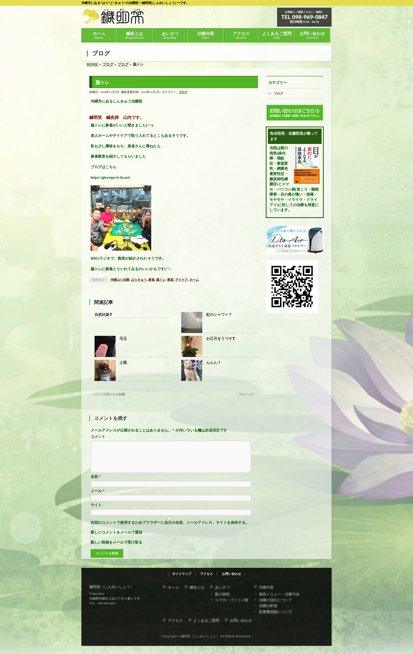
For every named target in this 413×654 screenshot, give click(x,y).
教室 (170, 280)
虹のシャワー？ (219, 315)
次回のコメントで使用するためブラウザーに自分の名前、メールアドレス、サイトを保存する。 (170, 529)
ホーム (194, 280)
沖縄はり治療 (119, 280)
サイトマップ (181, 574)
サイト (96, 511)
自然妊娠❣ (103, 315)
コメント (98, 437)
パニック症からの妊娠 (107, 394)
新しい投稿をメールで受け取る (116, 549)
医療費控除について (275, 612)
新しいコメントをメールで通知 (116, 539)
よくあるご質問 (206, 621)
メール (98, 497)
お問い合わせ (231, 574)
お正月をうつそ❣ (220, 339)
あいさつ (222, 588)
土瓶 (123, 363)
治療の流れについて (275, 600)
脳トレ (161, 280)
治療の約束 (268, 606)
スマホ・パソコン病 (231, 600)
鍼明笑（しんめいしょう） (200, 636)
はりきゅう (139, 280)
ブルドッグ (248, 394)
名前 (96, 483)
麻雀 (151, 280)
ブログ (183, 92)
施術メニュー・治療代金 (279, 595)
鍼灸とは (197, 588)
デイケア (181, 280)
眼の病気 (222, 595)
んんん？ (213, 363)
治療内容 (266, 588)
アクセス (206, 574)
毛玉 (123, 339)
